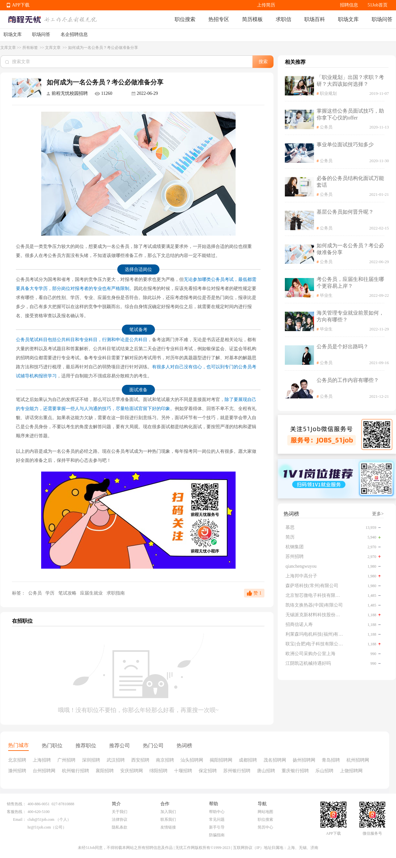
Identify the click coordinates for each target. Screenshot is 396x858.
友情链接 (168, 827)
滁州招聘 (17, 770)
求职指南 (116, 593)
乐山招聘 (324, 770)
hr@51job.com (39, 827)
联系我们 (168, 819)
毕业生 (326, 295)
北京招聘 (17, 760)
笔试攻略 (68, 593)
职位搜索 (185, 19)
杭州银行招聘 (75, 770)
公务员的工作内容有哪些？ (348, 380)
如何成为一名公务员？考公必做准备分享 (350, 249)
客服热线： (16, 811)
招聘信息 (349, 5)
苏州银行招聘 (236, 770)
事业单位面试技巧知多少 (345, 144)
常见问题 (217, 819)
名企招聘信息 (74, 34)
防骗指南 (217, 835)
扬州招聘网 (304, 760)
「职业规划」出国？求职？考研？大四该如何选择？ (350, 80)
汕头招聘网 (192, 760)
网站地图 (265, 811)
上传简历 (266, 5)
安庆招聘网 (131, 770)
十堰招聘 (183, 770)
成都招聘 (248, 760)
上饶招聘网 (351, 770)
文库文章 (8, 47)
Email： (19, 819)
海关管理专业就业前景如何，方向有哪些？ (350, 316)
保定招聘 (208, 770)
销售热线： (16, 804)
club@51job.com (41, 819)
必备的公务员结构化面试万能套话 (350, 181)
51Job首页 (378, 5)
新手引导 (217, 827)
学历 (50, 593)
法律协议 (119, 819)
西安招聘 (140, 760)
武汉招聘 (116, 760)
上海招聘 (42, 760)
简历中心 (265, 827)
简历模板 (252, 19)
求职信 (283, 19)
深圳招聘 (91, 760)
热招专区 (218, 19)
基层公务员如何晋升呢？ (345, 212)
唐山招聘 (266, 770)
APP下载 (20, 5)
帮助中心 (217, 811)
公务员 (35, 593)
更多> (378, 513)
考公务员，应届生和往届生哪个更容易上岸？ (350, 282)
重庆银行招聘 (295, 770)
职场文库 (348, 19)
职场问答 (382, 19)
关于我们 (119, 811)
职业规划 (328, 93)
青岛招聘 (331, 760)
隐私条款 (119, 827)
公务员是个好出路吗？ (342, 346)
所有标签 (30, 47)
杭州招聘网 (357, 760)
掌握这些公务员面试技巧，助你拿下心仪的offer (350, 114)
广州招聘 (66, 760)
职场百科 (314, 19)
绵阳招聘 (158, 770)
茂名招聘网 (274, 760)
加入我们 (168, 811)
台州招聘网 (44, 770)
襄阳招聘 (105, 770)
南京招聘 (165, 760)
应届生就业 (92, 593)
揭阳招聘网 (221, 760)
